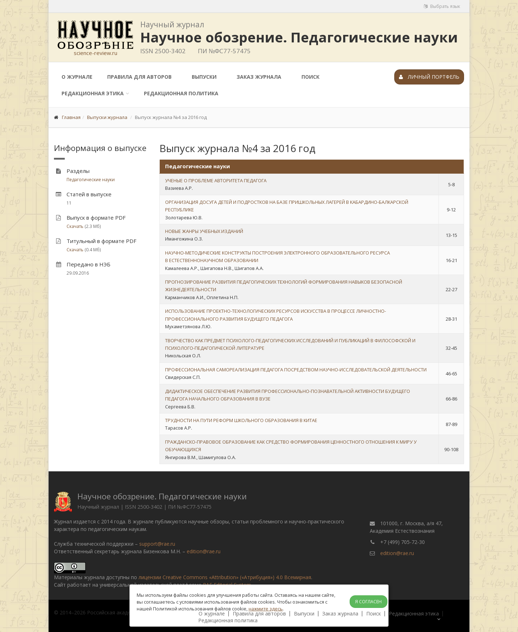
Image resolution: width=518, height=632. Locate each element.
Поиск (310, 76)
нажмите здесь (266, 608)
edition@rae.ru (204, 551)
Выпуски (204, 76)
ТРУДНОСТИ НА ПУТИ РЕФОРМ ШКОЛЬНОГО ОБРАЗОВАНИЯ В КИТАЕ (241, 420)
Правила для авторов (139, 76)
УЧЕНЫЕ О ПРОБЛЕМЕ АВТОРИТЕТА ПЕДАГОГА (216, 180)
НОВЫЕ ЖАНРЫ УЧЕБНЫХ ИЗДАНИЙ (204, 231)
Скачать (75, 226)
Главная (71, 117)
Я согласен (368, 602)
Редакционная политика (181, 93)
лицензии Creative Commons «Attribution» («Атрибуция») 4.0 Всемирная (224, 577)
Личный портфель (429, 76)
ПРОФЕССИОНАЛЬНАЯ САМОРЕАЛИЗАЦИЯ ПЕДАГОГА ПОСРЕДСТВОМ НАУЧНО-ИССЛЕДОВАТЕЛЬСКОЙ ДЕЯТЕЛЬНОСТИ (296, 369)
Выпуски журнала (107, 117)
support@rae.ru (157, 543)
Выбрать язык (442, 6)
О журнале (77, 76)
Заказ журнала (259, 76)
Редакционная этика (93, 93)
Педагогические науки (91, 180)
